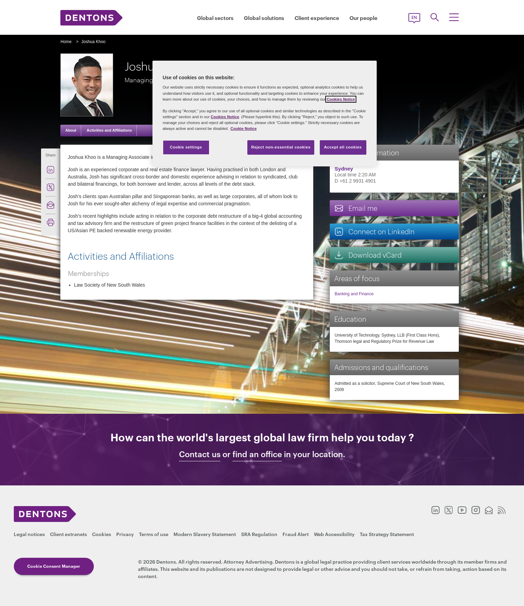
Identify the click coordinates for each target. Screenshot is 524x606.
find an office (257, 454)
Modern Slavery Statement (205, 534)
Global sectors (215, 17)
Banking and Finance (354, 293)
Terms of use (153, 534)
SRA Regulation (259, 534)
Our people (363, 17)
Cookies (101, 534)
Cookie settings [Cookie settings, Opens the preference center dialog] (186, 147)
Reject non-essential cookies (280, 147)
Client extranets (68, 534)
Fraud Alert (296, 534)
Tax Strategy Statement (387, 534)
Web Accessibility (334, 534)
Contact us (199, 454)
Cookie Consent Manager (53, 566)
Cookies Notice (341, 99)
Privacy (125, 534)
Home (66, 41)
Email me (355, 208)
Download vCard (368, 255)
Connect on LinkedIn (374, 231)
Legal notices (29, 534)
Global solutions (264, 17)
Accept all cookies (343, 147)
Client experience (317, 17)
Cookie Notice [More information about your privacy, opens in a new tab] (243, 128)
